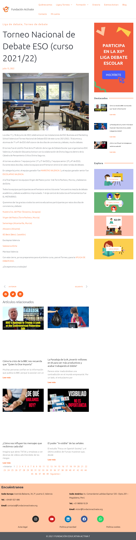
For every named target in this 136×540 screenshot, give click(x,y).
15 (59, 466)
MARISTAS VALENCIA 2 (51, 170)
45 (32, 473)
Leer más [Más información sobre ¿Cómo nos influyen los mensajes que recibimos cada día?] (7, 462)
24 (8, 470)
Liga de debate (13, 24)
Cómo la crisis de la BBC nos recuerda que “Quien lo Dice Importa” (22, 363)
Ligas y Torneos (63, 4)
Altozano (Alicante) (11, 228)
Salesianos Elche (10, 245)
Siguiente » (55, 473)
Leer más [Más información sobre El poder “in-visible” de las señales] (52, 459)
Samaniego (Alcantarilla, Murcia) (17, 223)
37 (59, 470)
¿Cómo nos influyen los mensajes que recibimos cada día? (22, 445)
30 (32, 470)
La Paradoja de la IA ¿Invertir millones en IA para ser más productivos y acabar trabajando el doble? (67, 362)
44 (85, 470)
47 (40, 473)
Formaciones (113, 179)
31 (35, 470)
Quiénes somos (45, 4)
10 (40, 466)
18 (71, 466)
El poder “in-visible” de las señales (66, 443)
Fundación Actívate (22, 9)
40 (70, 470)
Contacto (43, 13)
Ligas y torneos (113, 202)
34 (47, 470)
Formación (81, 4)
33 (43, 470)
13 (51, 466)
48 (44, 473)
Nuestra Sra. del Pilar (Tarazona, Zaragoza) (22, 211)
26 (16, 470)
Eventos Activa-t (111, 4)
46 (36, 473)
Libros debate (114, 249)
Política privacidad (68, 527)
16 (63, 466)
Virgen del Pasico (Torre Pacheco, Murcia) (21, 217)
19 (74, 466)
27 (20, 470)
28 (24, 470)
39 (66, 470)
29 (28, 470)
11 (44, 466)
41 (74, 470)
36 (55, 470)
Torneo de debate (36, 24)
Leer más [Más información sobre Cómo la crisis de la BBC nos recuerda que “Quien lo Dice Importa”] (7, 377)
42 (78, 470)
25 (12, 470)
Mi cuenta (55, 13)
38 (62, 470)
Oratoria (96, 4)
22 (86, 466)
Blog (124, 4)
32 (39, 470)
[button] (6, 294)
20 (78, 466)
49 (47, 473)
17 (67, 466)
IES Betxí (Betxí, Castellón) (14, 234)
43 (82, 470)
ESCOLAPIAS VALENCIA (13, 174)
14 (55, 466)
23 (5, 470)
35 (51, 470)
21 (82, 466)
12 (47, 466)
